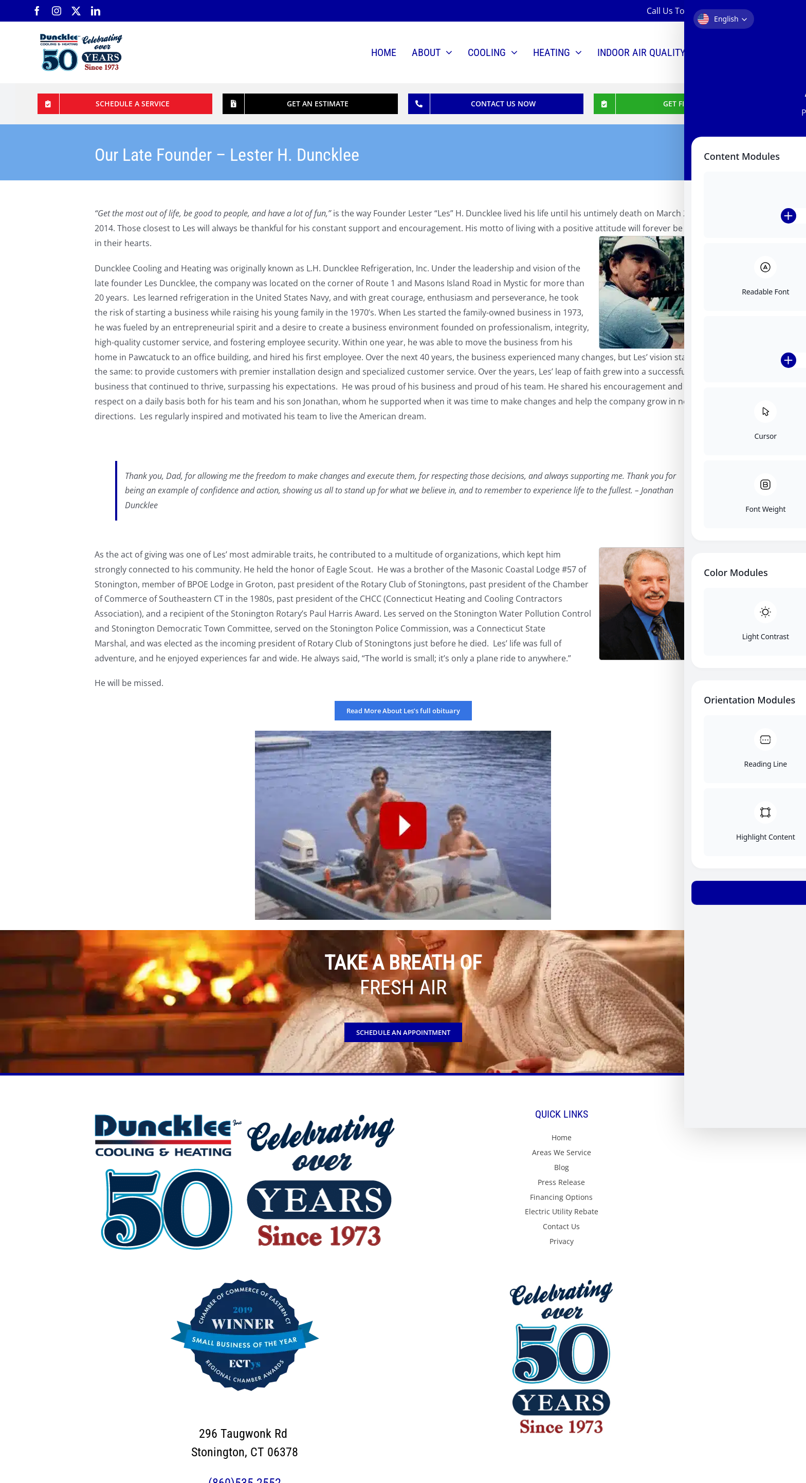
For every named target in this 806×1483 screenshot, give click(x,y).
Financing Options (561, 1197)
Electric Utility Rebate (561, 1211)
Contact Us (561, 1226)
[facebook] (37, 10)
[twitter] (76, 10)
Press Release (561, 1182)
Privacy (561, 1241)
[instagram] (56, 10)
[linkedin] (95, 10)
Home (562, 1137)
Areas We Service (561, 1152)
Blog (561, 1167)
